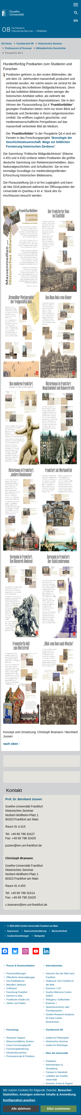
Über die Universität (57, 1053)
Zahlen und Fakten (16, 1003)
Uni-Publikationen (15, 981)
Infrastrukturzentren (16, 1052)
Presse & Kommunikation (20, 965)
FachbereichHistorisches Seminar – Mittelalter (29, 29)
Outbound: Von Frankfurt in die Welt (60, 983)
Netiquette (39, 936)
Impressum (12, 931)
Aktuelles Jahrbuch (16, 984)
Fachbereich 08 (25, 43)
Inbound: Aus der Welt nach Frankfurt (60, 975)
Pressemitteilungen (16, 973)
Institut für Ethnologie (57, 1045)
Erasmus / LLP (53, 988)
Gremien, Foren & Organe (59, 1083)
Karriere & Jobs (14, 995)
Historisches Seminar (50, 43)
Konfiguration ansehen (19, 1100)
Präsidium (51, 1061)
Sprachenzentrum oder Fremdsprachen (58, 1009)
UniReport (11, 988)
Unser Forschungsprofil (18, 1045)
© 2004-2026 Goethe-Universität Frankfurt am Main (32, 926)
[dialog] (40, 1100)
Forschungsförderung (17, 1049)
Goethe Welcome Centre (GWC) (58, 994)
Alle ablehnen (21, 1108)
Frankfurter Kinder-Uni (17, 999)
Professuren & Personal (18, 48)
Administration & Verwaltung (54, 1066)
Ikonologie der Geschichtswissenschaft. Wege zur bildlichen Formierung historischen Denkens (39, 142)
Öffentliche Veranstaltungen (20, 977)
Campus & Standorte (56, 1072)
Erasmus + (51, 1003)
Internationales (54, 965)
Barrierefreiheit (59, 931)
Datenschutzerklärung (35, 931)
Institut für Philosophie (57, 1037)
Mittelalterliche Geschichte (51, 48)
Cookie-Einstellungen (18, 936)
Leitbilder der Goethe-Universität (57, 1078)
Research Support (15, 1037)
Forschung (12, 1029)
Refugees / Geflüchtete (58, 999)
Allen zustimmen (58, 1108)
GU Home (6, 43)
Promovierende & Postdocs (20, 1056)
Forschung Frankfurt (16, 992)
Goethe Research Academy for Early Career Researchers (60, 1018)
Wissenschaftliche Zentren (20, 1041)
